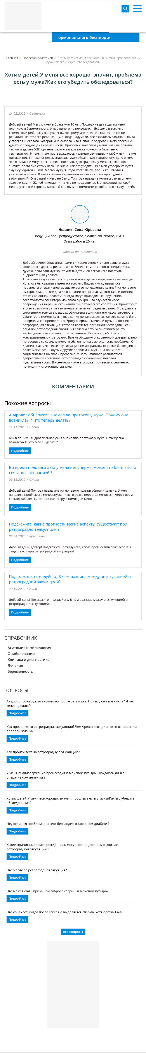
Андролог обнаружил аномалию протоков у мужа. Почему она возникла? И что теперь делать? (68, 417)
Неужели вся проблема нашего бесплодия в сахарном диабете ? (58, 823)
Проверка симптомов (38, 58)
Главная (12, 58)
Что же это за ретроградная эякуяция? (37, 870)
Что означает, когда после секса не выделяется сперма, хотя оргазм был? (65, 912)
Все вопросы (73, 932)
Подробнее (20, 451)
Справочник (20, 637)
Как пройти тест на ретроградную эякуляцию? (43, 752)
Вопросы (16, 690)
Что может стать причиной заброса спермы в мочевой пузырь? (57, 891)
